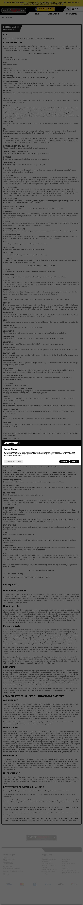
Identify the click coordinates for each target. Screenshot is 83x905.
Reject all (64, 461)
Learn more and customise (13, 461)
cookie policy (66, 452)
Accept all (74, 461)
